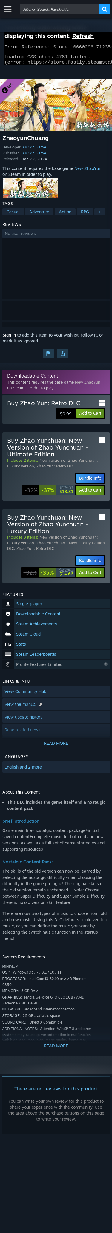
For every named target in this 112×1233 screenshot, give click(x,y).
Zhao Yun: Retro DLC (55, 469)
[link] (49, 493)
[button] (56, 237)
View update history (23, 720)
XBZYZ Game (34, 150)
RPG (85, 215)
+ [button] (100, 215)
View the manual (23, 707)
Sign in (9, 338)
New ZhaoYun (87, 171)
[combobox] (59, 9)
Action (65, 215)
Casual (13, 215)
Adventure (39, 215)
